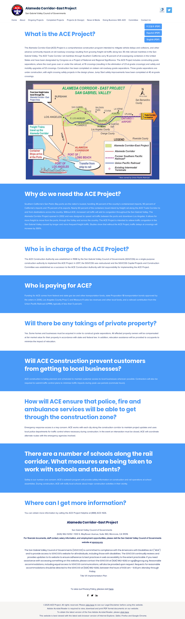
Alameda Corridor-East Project (50, 8)
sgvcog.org (97, 542)
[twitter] (92, 595)
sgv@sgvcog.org (139, 560)
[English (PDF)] (153, 40)
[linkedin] (96, 595)
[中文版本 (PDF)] (153, 26)
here (111, 589)
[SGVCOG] (162, 10)
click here (90, 605)
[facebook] (87, 595)
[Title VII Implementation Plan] (93, 576)
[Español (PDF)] (153, 33)
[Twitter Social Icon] (169, 10)
